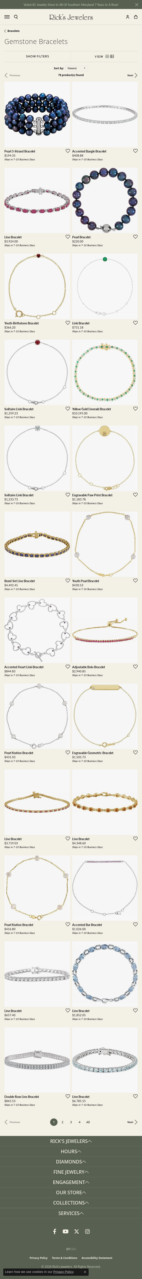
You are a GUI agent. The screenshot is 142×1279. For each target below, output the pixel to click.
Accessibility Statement (97, 1258)
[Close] (136, 4)
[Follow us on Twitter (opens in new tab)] (76, 1231)
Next (130, 75)
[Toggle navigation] (7, 17)
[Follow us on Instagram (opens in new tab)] (87, 1231)
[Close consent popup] (85, 1272)
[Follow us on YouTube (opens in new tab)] (65, 1231)
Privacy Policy (39, 1258)
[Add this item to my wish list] (66, 150)
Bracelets (13, 31)
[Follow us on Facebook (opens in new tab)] (54, 1231)
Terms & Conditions (64, 1258)
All (88, 1122)
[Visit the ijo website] (71, 1249)
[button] (16, 17)
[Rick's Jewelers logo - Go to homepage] (71, 17)
